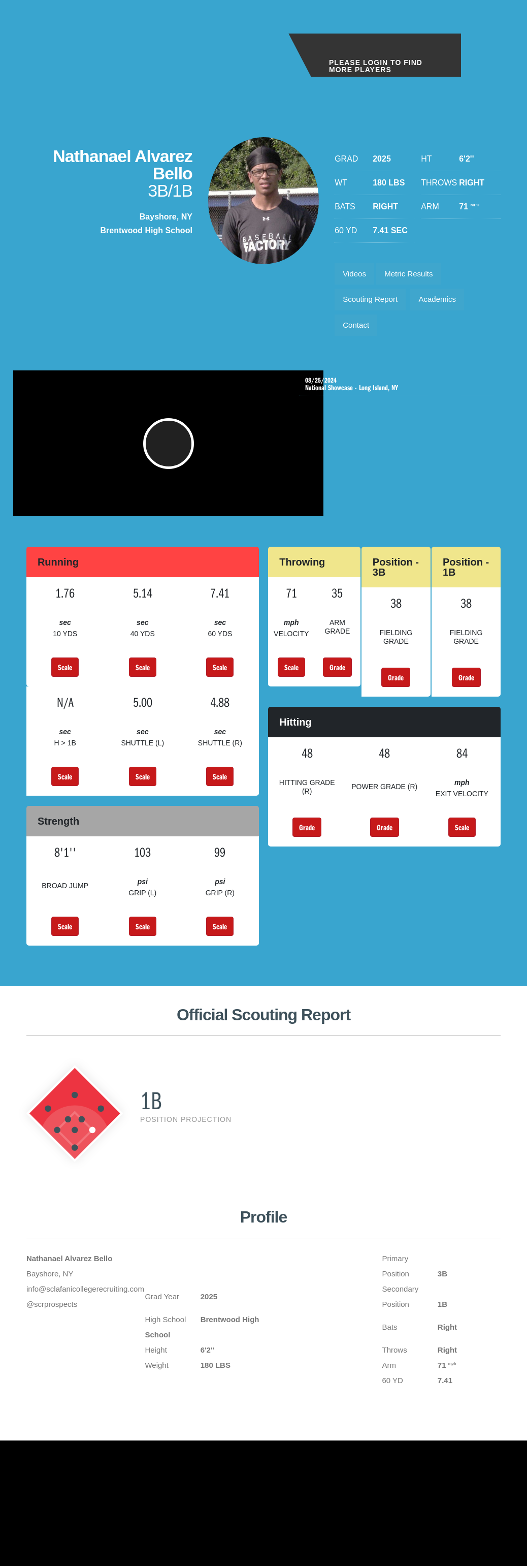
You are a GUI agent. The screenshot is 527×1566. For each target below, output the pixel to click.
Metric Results (414, 275)
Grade (337, 686)
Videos (356, 275)
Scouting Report (373, 303)
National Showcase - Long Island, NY (399, 392)
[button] (171, 457)
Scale (65, 686)
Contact (358, 332)
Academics (445, 303)
